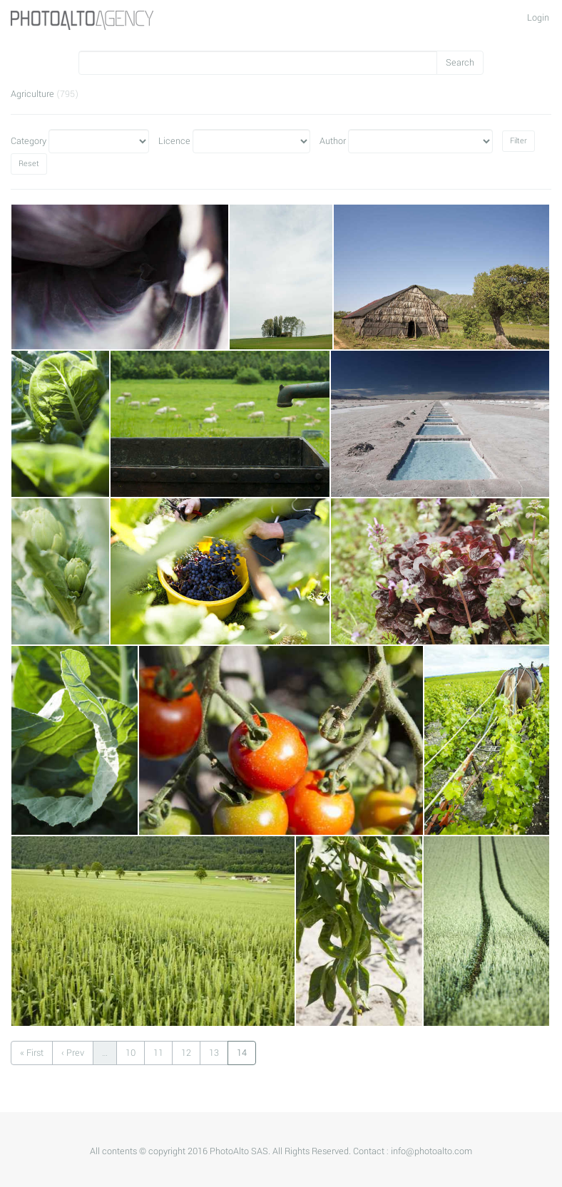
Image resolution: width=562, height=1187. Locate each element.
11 (158, 1053)
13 (214, 1053)
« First (32, 1053)
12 (186, 1053)
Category (28, 141)
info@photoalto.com (431, 1151)
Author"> (420, 141)
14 (242, 1053)
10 (131, 1053)
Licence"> (251, 141)
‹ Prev (72, 1053)
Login (538, 17)
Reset (29, 163)
